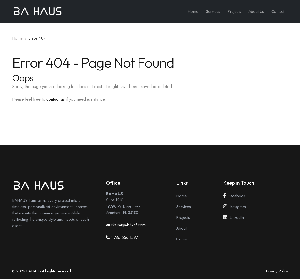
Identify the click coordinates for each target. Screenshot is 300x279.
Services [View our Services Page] (183, 206)
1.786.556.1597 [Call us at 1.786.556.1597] (124, 237)
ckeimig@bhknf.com (128, 225)
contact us (55, 99)
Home (193, 11)
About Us (256, 11)
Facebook (234, 196)
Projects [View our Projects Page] (183, 217)
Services (213, 11)
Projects (234, 11)
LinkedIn (233, 217)
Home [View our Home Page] (181, 196)
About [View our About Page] (181, 228)
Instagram (234, 206)
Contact (277, 11)
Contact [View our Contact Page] (182, 239)
